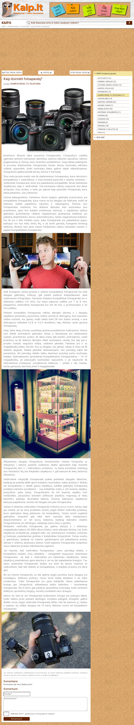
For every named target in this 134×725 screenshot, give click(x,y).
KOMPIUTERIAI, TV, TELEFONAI (18, 26)
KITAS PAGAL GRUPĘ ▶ (80, 73)
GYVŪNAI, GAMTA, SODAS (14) (109, 85)
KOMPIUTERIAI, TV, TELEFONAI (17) (111, 95)
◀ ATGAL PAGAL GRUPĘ (12, 73)
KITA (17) (101, 133)
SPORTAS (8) (103, 116)
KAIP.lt (6, 22)
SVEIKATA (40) (103, 119)
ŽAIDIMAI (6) (103, 122)
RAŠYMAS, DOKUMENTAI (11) (109, 112)
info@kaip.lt (53, 675)
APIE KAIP (100, 137)
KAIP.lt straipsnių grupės (106, 73)
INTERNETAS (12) (104, 92)
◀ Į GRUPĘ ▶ (46, 73)
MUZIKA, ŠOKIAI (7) (105, 105)
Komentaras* (45, 704)
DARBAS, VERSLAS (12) (107, 82)
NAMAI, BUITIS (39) (105, 109)
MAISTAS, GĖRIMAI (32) (107, 102)
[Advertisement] (67, 49)
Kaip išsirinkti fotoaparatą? (40, 26)
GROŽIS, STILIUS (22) (106, 88)
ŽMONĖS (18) (103, 126)
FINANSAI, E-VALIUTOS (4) (108, 129)
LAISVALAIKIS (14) (105, 99)
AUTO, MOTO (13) (104, 78)
